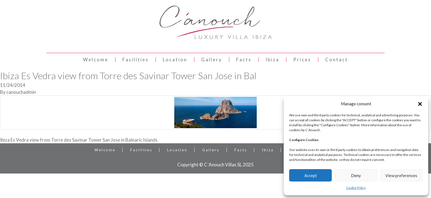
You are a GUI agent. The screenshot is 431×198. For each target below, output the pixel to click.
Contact (336, 59)
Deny (356, 175)
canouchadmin (21, 92)
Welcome (95, 59)
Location (175, 59)
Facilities (135, 59)
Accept (310, 175)
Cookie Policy (356, 188)
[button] (420, 104)
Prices (302, 59)
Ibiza (272, 59)
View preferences (401, 175)
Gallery (211, 59)
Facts (244, 59)
